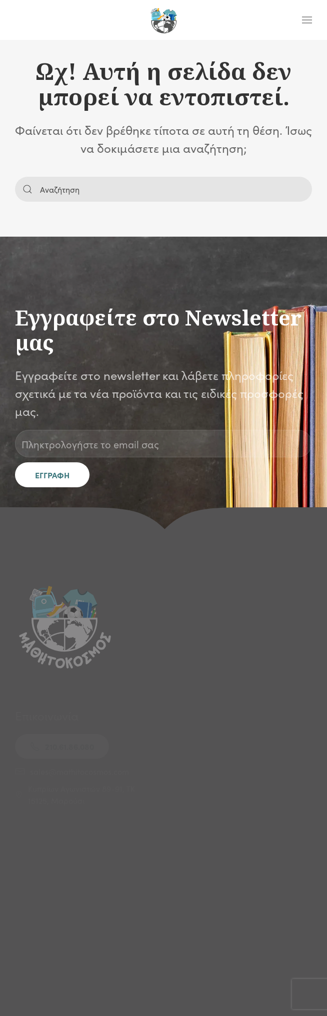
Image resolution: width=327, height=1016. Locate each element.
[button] (307, 20)
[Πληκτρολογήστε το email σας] (163, 443)
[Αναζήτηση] (163, 189)
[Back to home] (163, 20)
